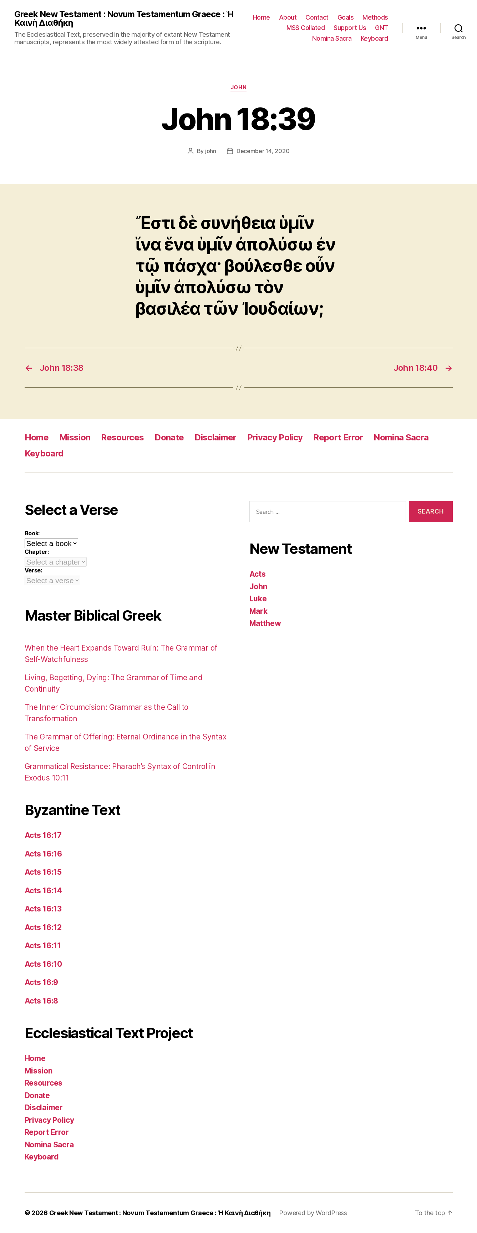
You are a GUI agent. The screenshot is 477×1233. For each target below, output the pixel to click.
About (288, 17)
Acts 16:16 (43, 853)
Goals (346, 17)
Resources (122, 437)
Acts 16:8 (42, 1000)
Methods (375, 17)
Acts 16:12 (43, 927)
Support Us (350, 27)
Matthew (265, 623)
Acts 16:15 (43, 872)
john (210, 151)
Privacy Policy (275, 437)
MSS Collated (305, 27)
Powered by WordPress (313, 1213)
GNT (381, 27)
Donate (169, 437)
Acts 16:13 (43, 908)
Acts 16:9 (42, 982)
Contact (317, 17)
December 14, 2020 (263, 151)
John (238, 87)
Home (261, 17)
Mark (258, 611)
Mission (74, 437)
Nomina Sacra (332, 38)
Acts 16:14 (43, 890)
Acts (257, 574)
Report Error (338, 437)
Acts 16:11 (43, 945)
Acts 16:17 (43, 835)
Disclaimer (215, 437)
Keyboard (374, 38)
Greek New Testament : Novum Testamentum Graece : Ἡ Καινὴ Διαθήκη (123, 18)
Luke (258, 598)
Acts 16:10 (43, 964)
